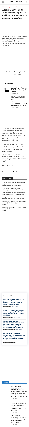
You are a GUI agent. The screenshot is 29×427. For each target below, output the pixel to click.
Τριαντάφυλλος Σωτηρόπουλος (16, 171)
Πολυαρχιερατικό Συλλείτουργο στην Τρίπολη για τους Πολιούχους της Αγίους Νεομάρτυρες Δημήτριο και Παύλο (18, 419)
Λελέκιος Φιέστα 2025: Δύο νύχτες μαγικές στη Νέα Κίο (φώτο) (18, 98)
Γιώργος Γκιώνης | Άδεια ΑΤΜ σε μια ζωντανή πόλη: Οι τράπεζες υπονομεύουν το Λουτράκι (14, 203)
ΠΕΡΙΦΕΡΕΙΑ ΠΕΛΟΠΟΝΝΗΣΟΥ (9, 329)
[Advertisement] (14, 228)
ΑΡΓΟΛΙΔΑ (4, 7)
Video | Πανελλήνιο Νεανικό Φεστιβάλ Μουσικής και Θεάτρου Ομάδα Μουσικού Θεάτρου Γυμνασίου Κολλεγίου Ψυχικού (14, 184)
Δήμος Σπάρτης (7, 306)
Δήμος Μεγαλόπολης (8, 317)
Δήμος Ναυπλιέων (13, 7)
